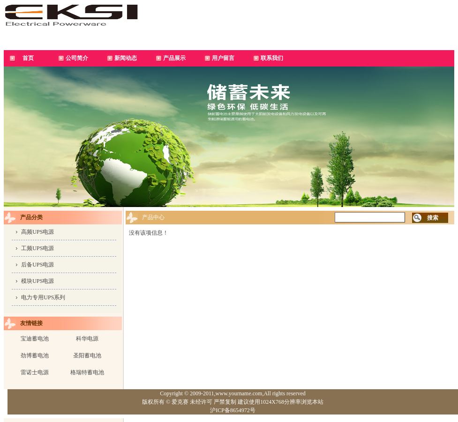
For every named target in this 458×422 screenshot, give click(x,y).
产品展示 (174, 58)
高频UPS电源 (37, 232)
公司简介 (77, 58)
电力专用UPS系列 (43, 297)
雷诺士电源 (35, 372)
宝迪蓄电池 (35, 338)
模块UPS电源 (37, 281)
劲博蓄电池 (35, 355)
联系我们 (272, 58)
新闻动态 (125, 58)
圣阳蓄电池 (87, 355)
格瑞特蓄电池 (87, 372)
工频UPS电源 (37, 248)
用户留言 (223, 58)
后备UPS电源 (37, 264)
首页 (28, 58)
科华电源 (87, 338)
